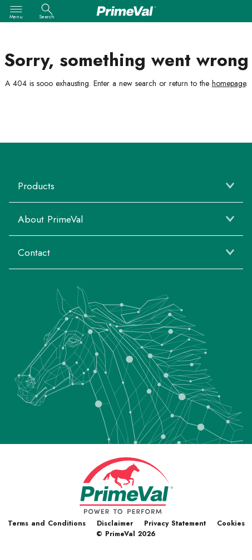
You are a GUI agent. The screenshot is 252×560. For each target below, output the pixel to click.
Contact (34, 252)
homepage (229, 83)
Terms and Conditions (47, 523)
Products (36, 186)
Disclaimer (115, 523)
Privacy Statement (175, 523)
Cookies (231, 523)
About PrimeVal (50, 219)
